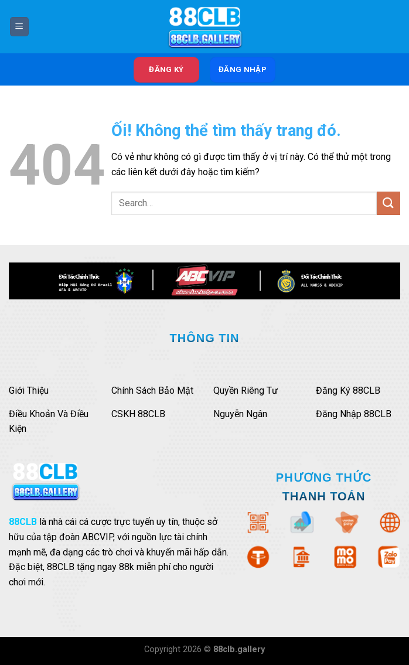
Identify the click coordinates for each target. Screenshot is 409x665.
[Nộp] (388, 203)
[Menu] (19, 26)
